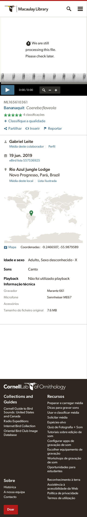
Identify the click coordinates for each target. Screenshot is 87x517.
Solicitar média (57, 417)
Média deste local (21, 181)
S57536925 (24, 160)
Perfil (51, 146)
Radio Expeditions (16, 421)
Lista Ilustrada (47, 181)
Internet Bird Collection (19, 426)
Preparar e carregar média (65, 403)
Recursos (55, 397)
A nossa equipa (14, 492)
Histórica (10, 487)
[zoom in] (55, 90)
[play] (7, 90)
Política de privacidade (62, 493)
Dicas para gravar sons (63, 407)
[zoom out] (49, 90)
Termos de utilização (61, 498)
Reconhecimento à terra (63, 479)
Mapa (10, 247)
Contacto (10, 497)
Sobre (9, 481)
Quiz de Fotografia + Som (65, 427)
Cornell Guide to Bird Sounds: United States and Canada (19, 412)
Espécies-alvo (56, 422)
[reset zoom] (43, 90)
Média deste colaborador (26, 146)
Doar (10, 509)
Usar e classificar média (63, 412)
